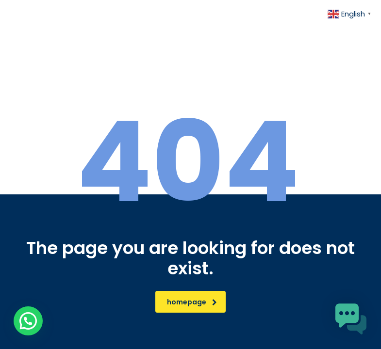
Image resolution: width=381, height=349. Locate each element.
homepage (192, 302)
